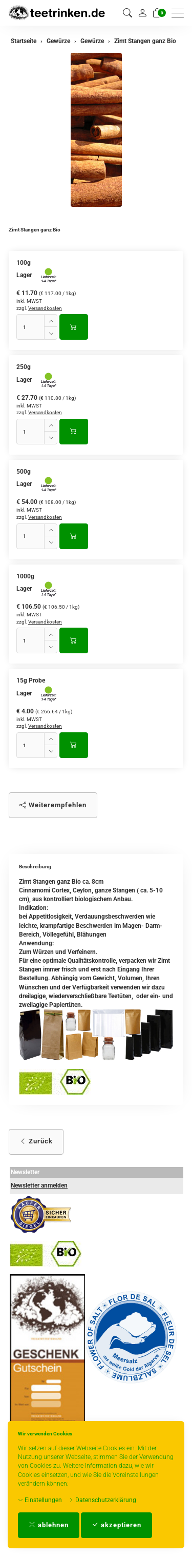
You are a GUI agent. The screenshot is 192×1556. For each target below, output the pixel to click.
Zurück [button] (36, 1141)
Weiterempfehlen (53, 805)
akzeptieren (116, 1525)
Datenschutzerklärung (102, 1500)
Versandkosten (45, 308)
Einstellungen (40, 1500)
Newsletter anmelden (39, 1185)
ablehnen (49, 1525)
